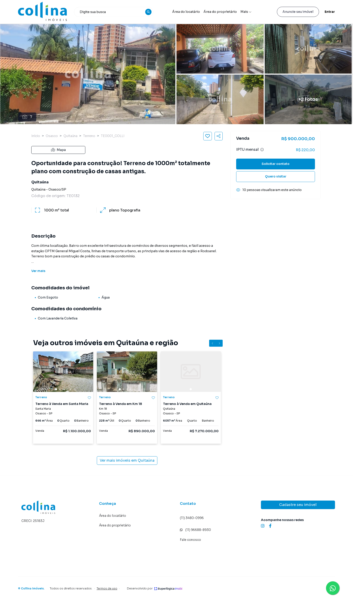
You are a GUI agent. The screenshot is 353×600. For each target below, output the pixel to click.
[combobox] (113, 12)
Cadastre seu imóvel (298, 504)
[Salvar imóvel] (207, 136)
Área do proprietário (220, 12)
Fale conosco (190, 540)
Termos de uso (107, 588)
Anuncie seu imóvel (298, 12)
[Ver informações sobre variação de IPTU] (262, 149)
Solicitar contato (276, 164)
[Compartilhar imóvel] (219, 136)
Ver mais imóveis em (127, 460)
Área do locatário (186, 12)
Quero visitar (275, 176)
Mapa (58, 150)
